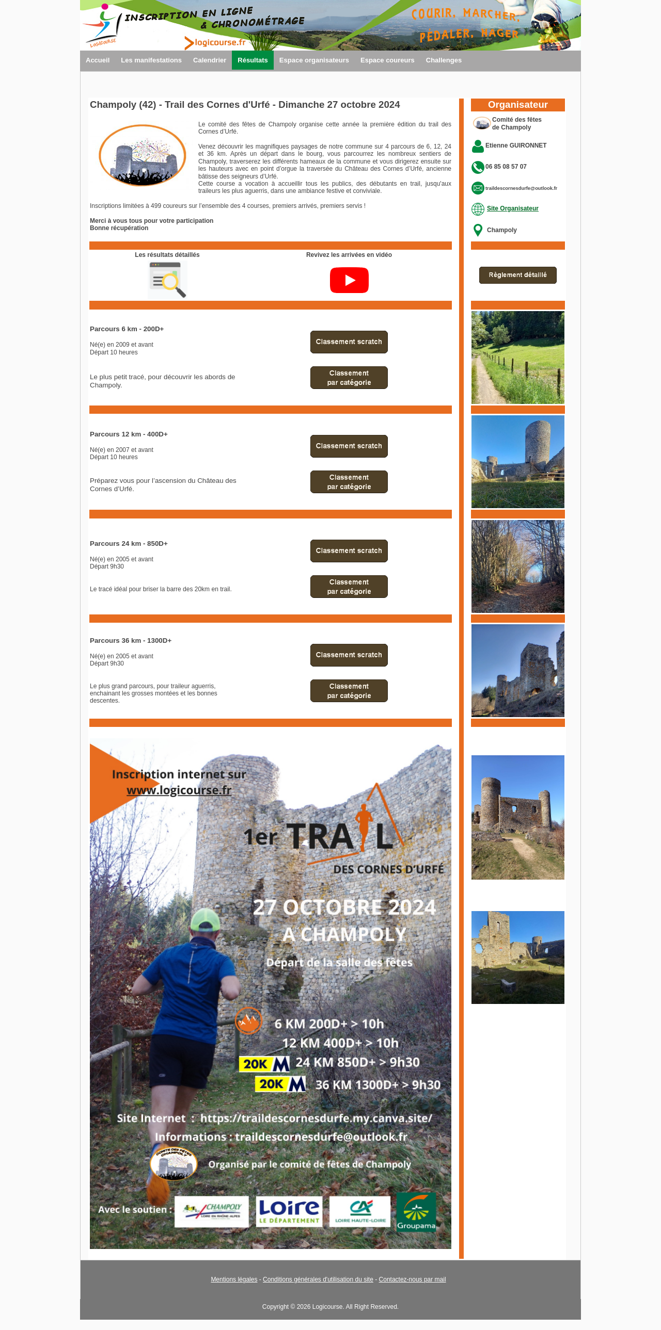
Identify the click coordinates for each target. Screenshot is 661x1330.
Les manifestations (151, 60)
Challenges (444, 60)
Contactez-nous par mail (412, 1279)
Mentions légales (234, 1279)
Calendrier (209, 60)
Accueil (97, 60)
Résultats (253, 60)
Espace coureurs (387, 60)
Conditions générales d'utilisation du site (318, 1279)
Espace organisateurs (314, 60)
